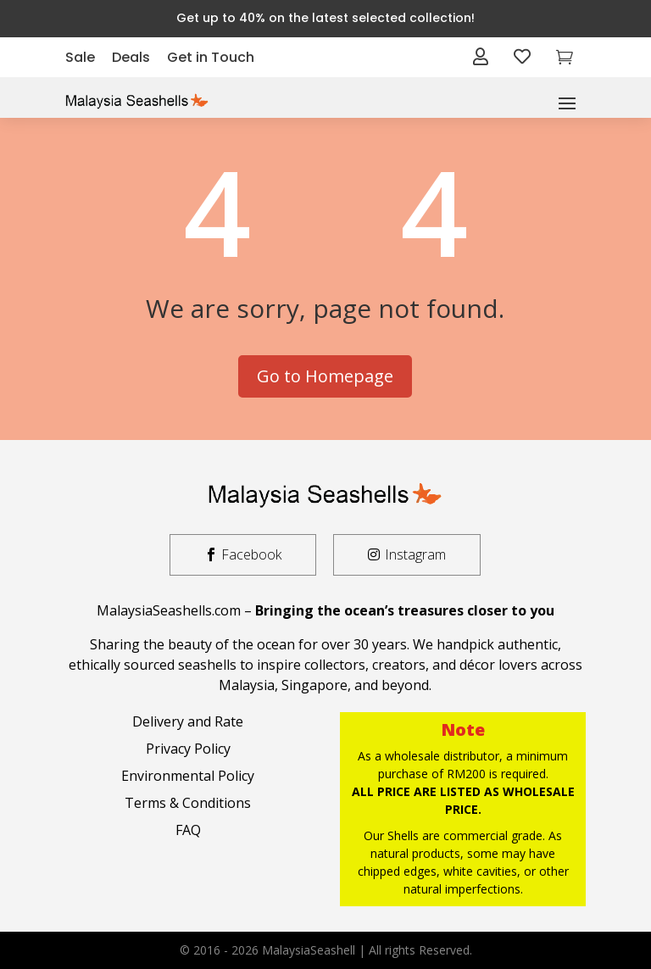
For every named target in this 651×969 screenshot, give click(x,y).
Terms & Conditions (188, 803)
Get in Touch (210, 57)
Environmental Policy (187, 775)
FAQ (188, 830)
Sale (80, 57)
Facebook (251, 554)
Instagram (415, 554)
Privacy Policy (188, 748)
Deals (131, 57)
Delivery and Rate (187, 721)
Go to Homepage (325, 376)
